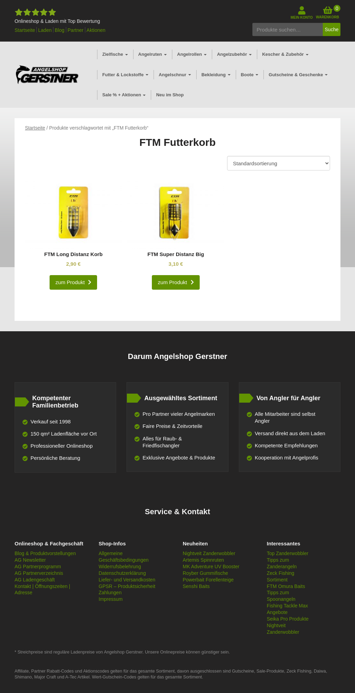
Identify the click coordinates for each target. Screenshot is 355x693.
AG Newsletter (30, 560)
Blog (59, 30)
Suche (332, 29)
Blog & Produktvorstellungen (45, 553)
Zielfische (115, 54)
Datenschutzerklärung (122, 573)
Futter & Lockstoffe (125, 74)
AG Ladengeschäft (35, 579)
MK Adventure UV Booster (211, 566)
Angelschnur (175, 74)
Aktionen (96, 30)
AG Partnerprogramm (38, 566)
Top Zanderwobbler (288, 553)
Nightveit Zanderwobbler (209, 553)
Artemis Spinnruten (203, 560)
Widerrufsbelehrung (120, 566)
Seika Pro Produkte (288, 619)
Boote (249, 74)
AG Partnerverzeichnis (39, 573)
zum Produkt (70, 282)
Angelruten (152, 54)
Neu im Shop (169, 94)
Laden (45, 30)
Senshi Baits (196, 586)
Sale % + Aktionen (124, 94)
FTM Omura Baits (286, 586)
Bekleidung (216, 74)
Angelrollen (192, 54)
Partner (76, 30)
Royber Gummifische (205, 573)
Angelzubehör (234, 54)
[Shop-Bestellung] (278, 163)
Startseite (25, 30)
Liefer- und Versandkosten (127, 579)
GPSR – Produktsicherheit (127, 586)
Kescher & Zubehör (285, 54)
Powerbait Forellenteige (208, 579)
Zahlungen (110, 592)
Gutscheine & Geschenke (298, 74)
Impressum (111, 599)
